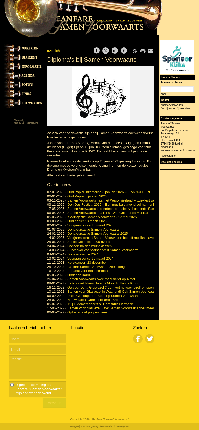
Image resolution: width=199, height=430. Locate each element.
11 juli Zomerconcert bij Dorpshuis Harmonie (100, 304)
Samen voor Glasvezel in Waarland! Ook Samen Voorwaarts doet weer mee (124, 291)
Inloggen (74, 426)
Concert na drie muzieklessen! (90, 246)
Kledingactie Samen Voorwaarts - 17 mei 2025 (102, 217)
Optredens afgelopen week (87, 312)
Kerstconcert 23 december (87, 262)
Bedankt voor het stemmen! (88, 271)
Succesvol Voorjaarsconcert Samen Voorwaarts (102, 250)
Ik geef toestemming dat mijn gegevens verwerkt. (39, 389)
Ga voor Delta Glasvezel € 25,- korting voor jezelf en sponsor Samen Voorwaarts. (128, 287)
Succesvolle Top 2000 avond (88, 242)
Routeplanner (168, 155)
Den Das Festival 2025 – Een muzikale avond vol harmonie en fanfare (119, 204)
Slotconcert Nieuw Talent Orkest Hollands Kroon (103, 283)
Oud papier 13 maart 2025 (87, 221)
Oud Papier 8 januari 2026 (87, 196)
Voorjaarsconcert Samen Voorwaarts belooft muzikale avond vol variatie (120, 238)
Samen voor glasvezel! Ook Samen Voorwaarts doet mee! (110, 308)
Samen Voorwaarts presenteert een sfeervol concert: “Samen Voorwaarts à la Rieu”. (130, 209)
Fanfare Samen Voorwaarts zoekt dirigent (98, 267)
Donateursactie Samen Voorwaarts (93, 229)
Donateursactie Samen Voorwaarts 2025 (97, 233)
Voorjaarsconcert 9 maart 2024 (90, 258)
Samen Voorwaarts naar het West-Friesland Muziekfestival (111, 200)
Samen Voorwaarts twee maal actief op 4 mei (101, 279)
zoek (163, 93)
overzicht (54, 51)
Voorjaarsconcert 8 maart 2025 (90, 225)
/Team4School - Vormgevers (114, 426)
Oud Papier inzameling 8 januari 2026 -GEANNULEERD (109, 192)
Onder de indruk (79, 275)
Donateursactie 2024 (82, 254)
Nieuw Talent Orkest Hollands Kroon (94, 300)
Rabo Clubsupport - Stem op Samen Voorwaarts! (103, 296)
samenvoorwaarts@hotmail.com (179, 150)
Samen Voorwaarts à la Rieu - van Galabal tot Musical (107, 213)
